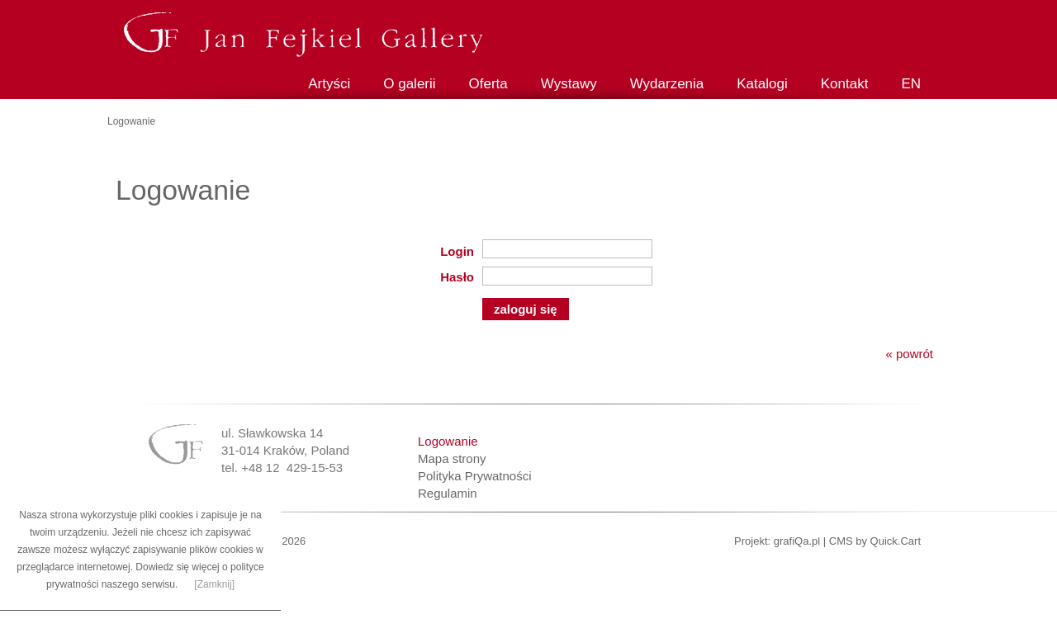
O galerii (409, 84)
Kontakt (845, 84)
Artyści (329, 84)
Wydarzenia (667, 84)
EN (911, 84)
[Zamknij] (214, 584)
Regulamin (447, 493)
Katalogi (762, 84)
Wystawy (569, 84)
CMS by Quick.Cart (875, 541)
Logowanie (448, 441)
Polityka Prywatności (475, 476)
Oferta (488, 84)
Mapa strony (452, 458)
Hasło (457, 277)
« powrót (909, 354)
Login (457, 251)
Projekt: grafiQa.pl (777, 541)
